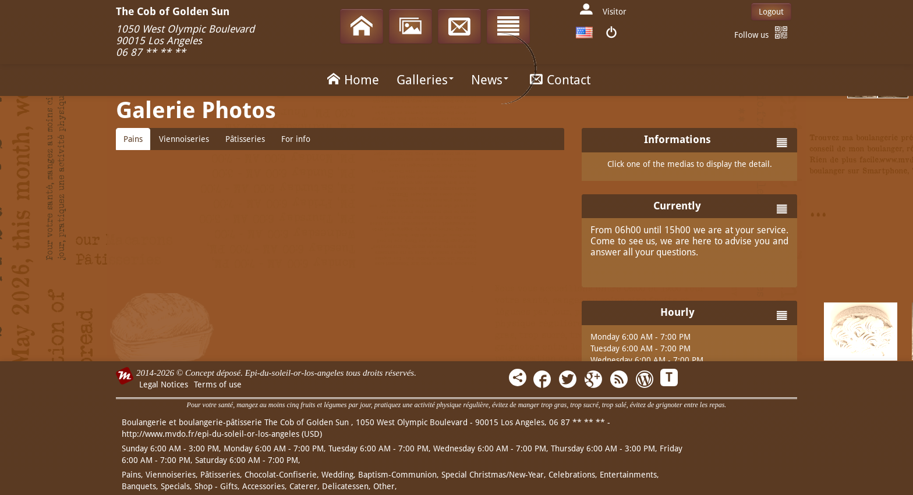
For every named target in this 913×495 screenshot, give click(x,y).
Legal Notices (163, 384)
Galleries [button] (425, 80)
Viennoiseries (184, 139)
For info (295, 139)
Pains (133, 139)
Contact (558, 79)
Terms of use (218, 384)
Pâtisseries (245, 139)
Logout (771, 11)
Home (351, 79)
